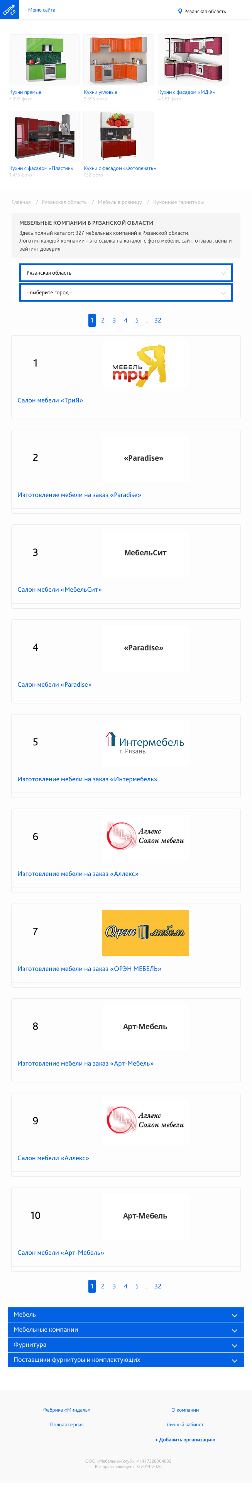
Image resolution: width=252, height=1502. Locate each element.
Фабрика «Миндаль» (67, 1410)
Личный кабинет (185, 1425)
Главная (21, 202)
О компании (185, 1410)
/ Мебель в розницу (115, 202)
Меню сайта (42, 10)
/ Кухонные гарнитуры (173, 202)
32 (158, 320)
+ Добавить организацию (185, 1440)
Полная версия (67, 1425)
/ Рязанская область (60, 202)
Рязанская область (205, 11)
